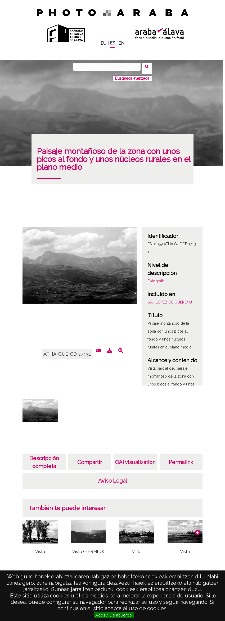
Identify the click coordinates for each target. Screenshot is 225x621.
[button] (197, 529)
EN (121, 43)
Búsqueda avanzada (132, 75)
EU (103, 43)
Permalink (181, 459)
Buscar (148, 66)
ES (112, 43)
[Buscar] (108, 66)
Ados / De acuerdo (113, 615)
